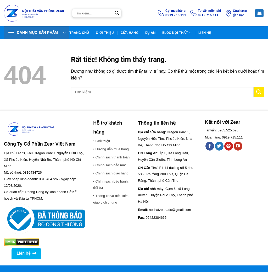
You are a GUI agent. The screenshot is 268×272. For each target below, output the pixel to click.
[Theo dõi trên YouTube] (238, 146)
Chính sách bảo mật (111, 165)
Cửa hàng (129, 33)
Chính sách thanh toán (113, 157)
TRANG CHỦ (79, 33)
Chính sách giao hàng (112, 173)
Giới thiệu (105, 33)
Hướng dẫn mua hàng (112, 149)
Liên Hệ (204, 33)
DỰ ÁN (150, 33)
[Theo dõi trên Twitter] (219, 146)
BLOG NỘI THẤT (177, 32)
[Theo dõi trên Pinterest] (228, 146)
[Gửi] (116, 13)
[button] (36, 32)
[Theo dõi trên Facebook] (209, 146)
